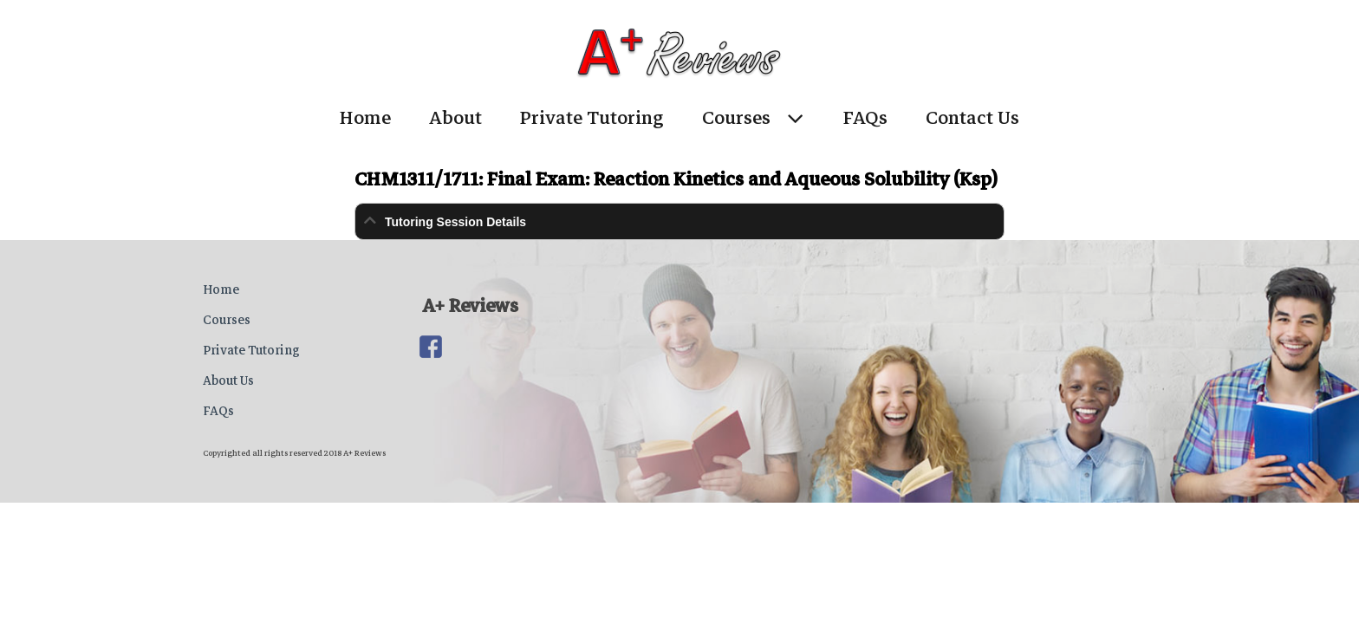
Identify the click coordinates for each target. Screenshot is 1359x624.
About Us (228, 380)
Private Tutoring (592, 117)
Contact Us (972, 117)
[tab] (679, 221)
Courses (736, 117)
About (455, 117)
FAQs (865, 117)
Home (365, 117)
